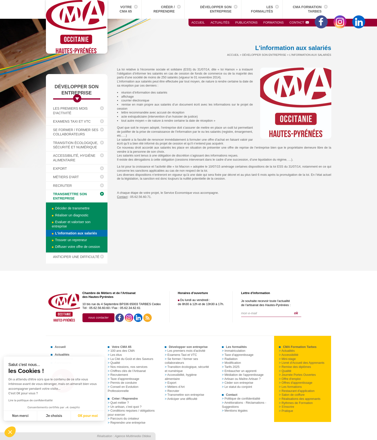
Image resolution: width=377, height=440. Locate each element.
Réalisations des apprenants (299, 399)
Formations (273, 22)
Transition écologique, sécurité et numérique (75, 145)
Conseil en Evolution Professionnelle (123, 389)
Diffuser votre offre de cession (76, 247)
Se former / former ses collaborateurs (76, 132)
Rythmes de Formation (296, 403)
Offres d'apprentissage (295, 382)
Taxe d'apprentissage (123, 379)
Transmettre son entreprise (70, 196)
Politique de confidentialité (241, 398)
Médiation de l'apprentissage (243, 375)
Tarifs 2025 (230, 367)
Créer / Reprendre (164, 9)
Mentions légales (235, 410)
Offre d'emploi (290, 379)
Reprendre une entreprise (126, 422)
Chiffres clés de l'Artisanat (127, 371)
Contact (299, 22)
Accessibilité (288, 355)
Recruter (62, 186)
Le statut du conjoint (237, 387)
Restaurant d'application (296, 391)
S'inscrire (286, 407)
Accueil (198, 22)
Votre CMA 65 (125, 9)
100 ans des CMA (121, 350)
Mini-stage (287, 359)
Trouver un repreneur (69, 240)
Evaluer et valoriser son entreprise (71, 224)
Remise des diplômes (295, 367)
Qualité (114, 363)
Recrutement (118, 375)
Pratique (286, 411)
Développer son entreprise (216, 9)
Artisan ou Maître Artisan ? (241, 379)
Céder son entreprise (237, 382)
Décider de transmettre (71, 208)
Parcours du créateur (123, 418)
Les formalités (262, 9)
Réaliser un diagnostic (70, 215)
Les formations (290, 387)
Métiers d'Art (66, 177)
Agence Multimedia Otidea (133, 436)
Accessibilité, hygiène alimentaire (74, 158)
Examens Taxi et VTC (72, 121)
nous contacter (98, 317)
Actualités (219, 22)
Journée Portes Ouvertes (297, 375)
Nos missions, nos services (127, 367)
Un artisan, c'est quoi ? (125, 407)
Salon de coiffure (292, 394)
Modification (231, 363)
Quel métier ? (118, 402)
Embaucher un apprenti (239, 371)
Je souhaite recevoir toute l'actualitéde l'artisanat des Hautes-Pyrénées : (266, 303)
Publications (246, 22)
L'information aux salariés (74, 233)
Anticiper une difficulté (76, 257)
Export (60, 168)
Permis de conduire (122, 382)
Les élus (115, 355)
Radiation (230, 359)
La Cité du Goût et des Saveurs (130, 359)
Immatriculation (233, 350)
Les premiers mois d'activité (70, 111)
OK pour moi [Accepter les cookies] (44, 416)
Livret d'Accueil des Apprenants (301, 363)
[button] (10, 432)
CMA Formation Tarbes (307, 9)
